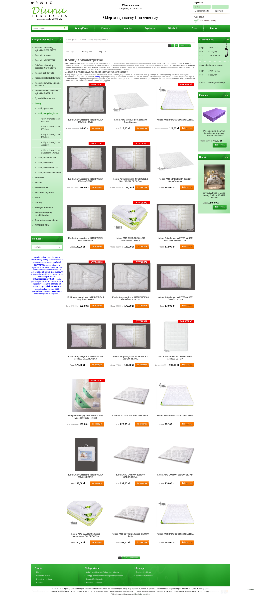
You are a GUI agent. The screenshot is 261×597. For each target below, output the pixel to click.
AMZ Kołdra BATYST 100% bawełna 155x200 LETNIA (175, 357)
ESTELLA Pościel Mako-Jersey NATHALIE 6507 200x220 (214, 195)
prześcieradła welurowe (44, 289)
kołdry (97, 77)
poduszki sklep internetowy (43, 270)
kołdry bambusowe (47, 157)
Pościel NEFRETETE (44, 73)
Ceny (100, 52)
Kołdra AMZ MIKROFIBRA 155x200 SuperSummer (130, 121)
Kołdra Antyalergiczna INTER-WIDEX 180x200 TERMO (85, 180)
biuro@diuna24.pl (216, 83)
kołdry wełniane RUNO (48, 167)
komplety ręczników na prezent (46, 293)
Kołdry (38, 103)
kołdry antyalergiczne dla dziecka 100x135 (50, 151)
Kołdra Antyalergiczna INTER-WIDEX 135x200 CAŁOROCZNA (175, 239)
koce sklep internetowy (51, 267)
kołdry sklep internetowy (42, 262)
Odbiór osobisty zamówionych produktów (103, 572)
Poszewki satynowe (44, 192)
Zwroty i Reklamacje (94, 579)
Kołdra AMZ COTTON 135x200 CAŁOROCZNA (130, 476)
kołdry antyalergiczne (48, 113)
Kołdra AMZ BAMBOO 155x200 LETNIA (175, 534)
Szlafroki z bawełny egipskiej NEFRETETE (45, 66)
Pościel (38, 182)
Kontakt (213, 28)
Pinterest (51, 3)
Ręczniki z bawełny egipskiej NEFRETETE (45, 49)
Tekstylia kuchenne (44, 207)
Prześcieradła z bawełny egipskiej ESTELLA (46, 92)
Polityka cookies (142, 594)
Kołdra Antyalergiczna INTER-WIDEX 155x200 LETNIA (175, 298)
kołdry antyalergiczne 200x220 (50, 143)
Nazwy (85, 52)
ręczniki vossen (40, 284)
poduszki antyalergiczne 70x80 (44, 277)
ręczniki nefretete (51, 286)
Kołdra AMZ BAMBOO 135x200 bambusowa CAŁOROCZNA (85, 535)
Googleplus (37, 3)
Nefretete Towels (43, 576)
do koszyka (97, 128)
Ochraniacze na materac (46, 220)
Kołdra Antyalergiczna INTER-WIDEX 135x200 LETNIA (85, 239)
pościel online (40, 257)
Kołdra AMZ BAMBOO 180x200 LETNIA (175, 120)
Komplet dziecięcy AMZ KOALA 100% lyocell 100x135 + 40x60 (85, 416)
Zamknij (250, 589)
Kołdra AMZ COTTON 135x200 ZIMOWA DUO (130, 535)
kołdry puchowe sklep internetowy (44, 274)
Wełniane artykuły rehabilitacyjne (43, 213)
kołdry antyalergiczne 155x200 (50, 128)
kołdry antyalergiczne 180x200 (50, 135)
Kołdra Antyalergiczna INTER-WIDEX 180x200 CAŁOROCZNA (130, 180)
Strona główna (81, 28)
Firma (38, 572)
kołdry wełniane (45, 162)
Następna (185, 45)
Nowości (127, 28)
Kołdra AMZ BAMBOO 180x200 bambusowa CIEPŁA (130, 239)
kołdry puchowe (45, 108)
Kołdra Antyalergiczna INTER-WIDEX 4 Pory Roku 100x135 (130, 298)
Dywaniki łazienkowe (45, 98)
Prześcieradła (41, 187)
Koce (37, 197)
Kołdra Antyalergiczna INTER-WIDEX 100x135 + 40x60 (85, 121)
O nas (194, 28)
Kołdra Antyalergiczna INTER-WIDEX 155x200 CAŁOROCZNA (85, 357)
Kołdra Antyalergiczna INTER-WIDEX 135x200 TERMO (130, 357)
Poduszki (39, 177)
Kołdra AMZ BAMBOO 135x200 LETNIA (175, 415)
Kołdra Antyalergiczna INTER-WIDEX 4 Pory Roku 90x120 (85, 298)
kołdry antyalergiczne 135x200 (50, 120)
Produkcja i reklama (44, 579)
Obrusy (38, 202)
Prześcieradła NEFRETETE (47, 78)
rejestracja (219, 11)
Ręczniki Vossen (43, 55)
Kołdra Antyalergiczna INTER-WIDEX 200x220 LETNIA (85, 476)
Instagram (41, 3)
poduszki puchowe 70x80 (50, 281)
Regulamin (150, 28)
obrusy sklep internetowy (53, 260)
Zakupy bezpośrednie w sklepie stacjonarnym (104, 576)
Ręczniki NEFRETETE (45, 60)
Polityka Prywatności (144, 576)
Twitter (32, 3)
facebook (46, 3)
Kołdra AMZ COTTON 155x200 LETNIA (175, 475)
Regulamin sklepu (143, 572)
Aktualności (173, 28)
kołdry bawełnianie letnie (49, 172)
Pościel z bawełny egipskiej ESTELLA (48, 84)
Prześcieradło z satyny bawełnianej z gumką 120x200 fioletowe (214, 133)
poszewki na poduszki (52, 291)
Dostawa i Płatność (94, 583)
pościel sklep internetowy (49, 272)
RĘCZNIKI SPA (42, 225)
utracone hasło (203, 11)
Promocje (105, 28)
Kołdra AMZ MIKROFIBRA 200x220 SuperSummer (175, 180)
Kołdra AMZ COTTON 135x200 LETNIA (130, 415)
